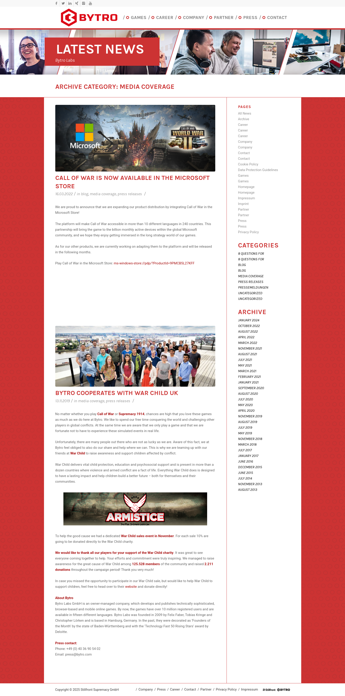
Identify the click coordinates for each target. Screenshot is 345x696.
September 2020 (251, 388)
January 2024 (248, 320)
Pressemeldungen (253, 287)
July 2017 (245, 450)
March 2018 (247, 444)
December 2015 (250, 467)
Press (242, 221)
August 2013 (247, 490)
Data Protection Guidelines (258, 170)
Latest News (100, 49)
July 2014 (245, 478)
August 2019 (247, 422)
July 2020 (245, 399)
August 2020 (248, 394)
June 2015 (245, 473)
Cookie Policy (248, 164)
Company (245, 142)
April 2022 (246, 337)
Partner (243, 209)
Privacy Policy (248, 232)
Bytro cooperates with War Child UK (116, 393)
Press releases (130, 194)
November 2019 (250, 416)
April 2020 (246, 411)
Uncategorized (250, 293)
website (131, 587)
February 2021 (249, 377)
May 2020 (245, 405)
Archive (243, 119)
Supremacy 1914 (131, 414)
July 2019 (245, 428)
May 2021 (245, 365)
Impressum (246, 198)
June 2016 (245, 461)
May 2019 (245, 433)
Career (243, 125)
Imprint (243, 204)
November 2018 (250, 439)
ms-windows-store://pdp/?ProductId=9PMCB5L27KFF (154, 263)
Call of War (105, 414)
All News (244, 113)
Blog (84, 194)
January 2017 (248, 456)
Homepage (246, 187)
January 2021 (248, 382)
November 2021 (250, 348)
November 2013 (250, 484)
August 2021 (247, 354)
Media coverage (103, 194)
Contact (244, 153)
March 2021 (247, 371)
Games (243, 176)
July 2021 (245, 360)
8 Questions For (251, 254)
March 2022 (247, 343)
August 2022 (248, 331)
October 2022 (249, 326)
